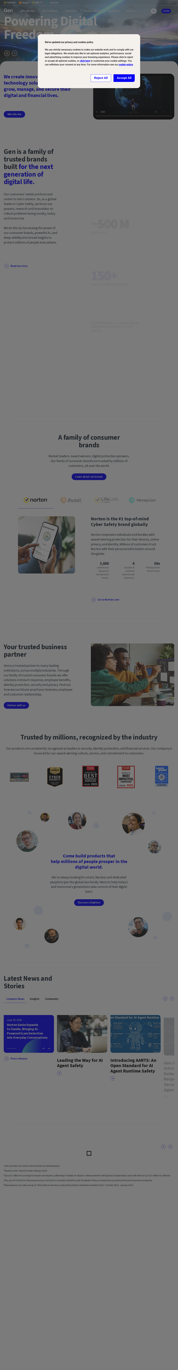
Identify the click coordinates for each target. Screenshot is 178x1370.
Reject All (101, 78)
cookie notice (125, 64)
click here (85, 60)
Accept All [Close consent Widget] (124, 78)
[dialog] (89, 61)
